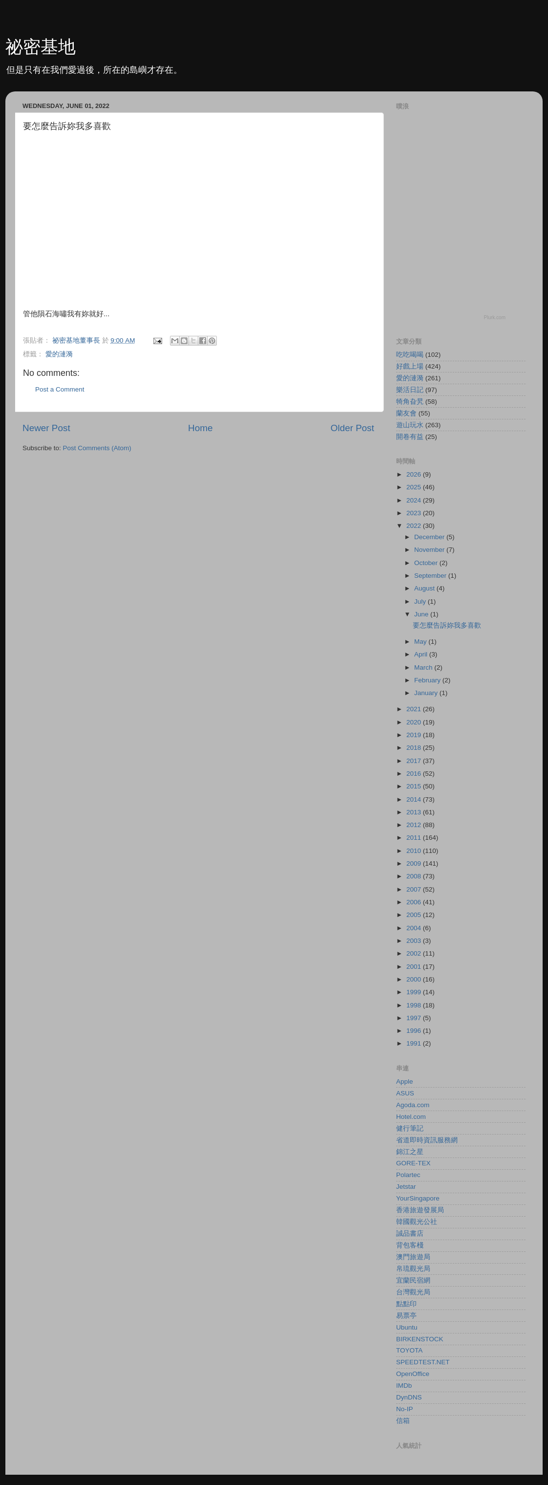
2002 (414, 953)
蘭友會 (406, 413)
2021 (414, 709)
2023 (414, 513)
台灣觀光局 (413, 1292)
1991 (414, 1043)
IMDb (404, 1385)
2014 (414, 799)
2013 (414, 812)
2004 (414, 928)
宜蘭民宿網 (413, 1280)
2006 (414, 902)
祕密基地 (40, 47)
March (424, 667)
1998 (414, 1005)
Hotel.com (411, 1116)
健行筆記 (409, 1128)
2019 (414, 735)
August (425, 588)
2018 (414, 747)
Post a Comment (59, 389)
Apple (404, 1081)
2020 (414, 722)
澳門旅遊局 (413, 1257)
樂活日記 (409, 389)
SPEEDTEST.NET (423, 1362)
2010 (414, 850)
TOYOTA (409, 1350)
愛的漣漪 (59, 354)
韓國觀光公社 (416, 1221)
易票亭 (406, 1315)
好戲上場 (409, 366)
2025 (414, 487)
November (430, 549)
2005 (414, 914)
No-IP (404, 1409)
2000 (414, 979)
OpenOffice (412, 1373)
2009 (414, 863)
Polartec (408, 1175)
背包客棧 (409, 1245)
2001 (414, 966)
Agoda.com (412, 1105)
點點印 (406, 1304)
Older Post (352, 428)
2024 (414, 500)
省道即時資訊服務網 (427, 1140)
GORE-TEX (413, 1163)
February (428, 680)
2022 (414, 525)
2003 (414, 940)
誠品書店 (409, 1233)
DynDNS (409, 1397)
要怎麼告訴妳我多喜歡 (447, 625)
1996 (414, 1030)
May (421, 641)
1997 (414, 1018)
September (431, 575)
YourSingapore (418, 1198)
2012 (414, 825)
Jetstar (406, 1186)
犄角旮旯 (409, 401)
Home (200, 428)
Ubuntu (407, 1327)
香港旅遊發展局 (420, 1210)
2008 (414, 876)
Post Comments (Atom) (97, 448)
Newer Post (46, 428)
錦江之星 (409, 1152)
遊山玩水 (409, 425)
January (427, 693)
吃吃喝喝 (409, 354)
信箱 (403, 1420)
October (427, 563)
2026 (414, 474)
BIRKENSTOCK (419, 1339)
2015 (414, 786)
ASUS (405, 1093)
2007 (414, 889)
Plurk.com (495, 317)
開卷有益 (409, 436)
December (430, 537)
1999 (414, 992)
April (421, 654)
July (421, 601)
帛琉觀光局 (413, 1268)
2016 (414, 773)
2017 (414, 760)
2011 (414, 837)
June (422, 614)
